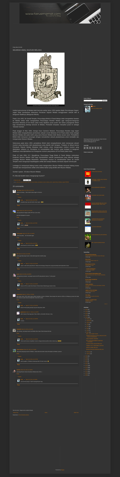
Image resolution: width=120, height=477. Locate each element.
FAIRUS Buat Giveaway (97, 171)
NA (17, 253)
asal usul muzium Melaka (32, 182)
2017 (86, 359)
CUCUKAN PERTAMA (96, 226)
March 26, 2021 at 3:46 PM (28, 233)
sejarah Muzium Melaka (57, 182)
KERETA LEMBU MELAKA (92, 347)
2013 (86, 367)
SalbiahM (19, 329)
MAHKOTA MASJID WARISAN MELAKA (95, 349)
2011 (86, 371)
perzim (50, 182)
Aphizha (18, 369)
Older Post (76, 412)
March (87, 332)
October (88, 318)
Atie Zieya (19, 190)
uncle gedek (19, 233)
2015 (86, 363)
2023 (86, 313)
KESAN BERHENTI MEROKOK (98, 187)
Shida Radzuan (20, 349)
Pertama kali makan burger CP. (91, 260)
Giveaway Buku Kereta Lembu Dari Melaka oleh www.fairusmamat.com (99, 211)
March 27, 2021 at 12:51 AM (32, 263)
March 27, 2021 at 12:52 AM (32, 283)
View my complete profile (96, 108)
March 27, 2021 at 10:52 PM (32, 305)
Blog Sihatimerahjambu (90, 254)
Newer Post (15, 412)
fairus (22, 200)
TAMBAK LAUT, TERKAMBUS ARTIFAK (95, 345)
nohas (18, 210)
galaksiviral (19, 294)
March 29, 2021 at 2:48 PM (27, 369)
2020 (86, 356)
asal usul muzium (23, 182)
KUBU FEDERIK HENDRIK (92, 338)
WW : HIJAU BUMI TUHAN (92, 333)
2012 (86, 369)
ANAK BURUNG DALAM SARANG (99, 234)
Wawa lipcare (88, 280)
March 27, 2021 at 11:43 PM (32, 312)
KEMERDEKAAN (89, 301)
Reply (18, 194)
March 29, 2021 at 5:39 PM (31, 379)
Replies (19, 197)
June (87, 326)
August (88, 322)
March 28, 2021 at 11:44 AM (30, 349)
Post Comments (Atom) (24, 414)
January (88, 353)
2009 (86, 375)
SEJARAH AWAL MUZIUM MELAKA (94, 343)
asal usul (18, 182)
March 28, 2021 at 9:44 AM (27, 329)
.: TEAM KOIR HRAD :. (90, 270)
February (88, 351)
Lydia (18, 274)
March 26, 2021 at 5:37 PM (31, 200)
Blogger (62, 469)
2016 (86, 361)
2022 (86, 315)
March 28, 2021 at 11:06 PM (32, 318)
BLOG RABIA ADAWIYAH (91, 279)
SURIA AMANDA (89, 284)
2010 (86, 373)
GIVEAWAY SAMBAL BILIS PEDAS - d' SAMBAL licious (99, 180)
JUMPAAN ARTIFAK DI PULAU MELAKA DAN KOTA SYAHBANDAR (96, 336)
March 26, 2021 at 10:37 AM (28, 190)
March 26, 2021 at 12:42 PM (26, 210)
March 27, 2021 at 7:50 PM (28, 294)
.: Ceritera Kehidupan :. (90, 268)
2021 (86, 317)
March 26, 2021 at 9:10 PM (24, 253)
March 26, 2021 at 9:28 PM (25, 274)
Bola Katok (88, 259)
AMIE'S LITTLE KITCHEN (91, 290)
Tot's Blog (87, 295)
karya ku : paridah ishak (91, 299)
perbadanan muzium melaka (43, 182)
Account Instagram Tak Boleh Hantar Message (95, 255)
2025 (86, 309)
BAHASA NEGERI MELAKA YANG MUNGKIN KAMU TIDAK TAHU (99, 204)
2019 (86, 358)
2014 (86, 365)
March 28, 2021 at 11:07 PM (32, 359)
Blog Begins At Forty (90, 264)
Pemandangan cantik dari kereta (92, 296)
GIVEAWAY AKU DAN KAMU (98, 195)
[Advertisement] (52, 34)
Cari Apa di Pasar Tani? (90, 291)
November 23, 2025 (89, 265)
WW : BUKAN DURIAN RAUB (98, 242)
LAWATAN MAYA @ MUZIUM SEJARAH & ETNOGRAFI (98, 219)
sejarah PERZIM (65, 182)
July (87, 324)
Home (46, 412)
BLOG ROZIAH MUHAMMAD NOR (93, 273)
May (87, 328)
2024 (86, 311)
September (88, 320)
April (87, 330)
